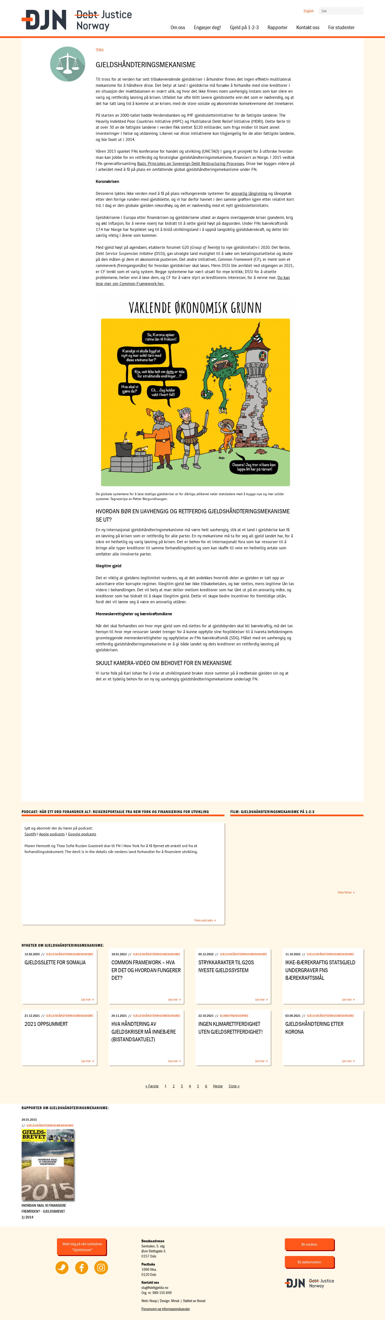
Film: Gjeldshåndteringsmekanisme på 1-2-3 (272, 811)
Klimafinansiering (234, 1015)
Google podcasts (82, 833)
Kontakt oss (307, 27)
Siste (233, 1085)
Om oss (178, 27)
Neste (218, 1085)
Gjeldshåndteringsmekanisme (69, 954)
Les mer (86, 999)
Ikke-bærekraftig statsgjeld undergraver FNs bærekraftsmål (320, 970)
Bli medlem (309, 1244)
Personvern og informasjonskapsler (165, 1308)
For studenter (341, 27)
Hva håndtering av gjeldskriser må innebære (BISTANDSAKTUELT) (143, 1031)
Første (153, 1085)
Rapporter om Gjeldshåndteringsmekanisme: (65, 1107)
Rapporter (278, 27)
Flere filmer (345, 892)
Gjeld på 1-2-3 (244, 27)
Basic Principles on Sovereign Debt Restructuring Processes (190, 163)
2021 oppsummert (46, 1023)
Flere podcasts (203, 920)
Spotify (30, 833)
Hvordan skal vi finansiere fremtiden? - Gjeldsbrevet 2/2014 (44, 1211)
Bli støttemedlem (309, 1261)
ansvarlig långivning (249, 193)
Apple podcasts (52, 833)
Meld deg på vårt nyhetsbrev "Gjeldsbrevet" (82, 1246)
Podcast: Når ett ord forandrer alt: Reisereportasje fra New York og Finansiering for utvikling (115, 811)
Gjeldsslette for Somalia (55, 962)
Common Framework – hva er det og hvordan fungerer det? (146, 970)
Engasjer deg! (207, 27)
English (309, 10)
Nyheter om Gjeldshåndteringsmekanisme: (63, 945)
